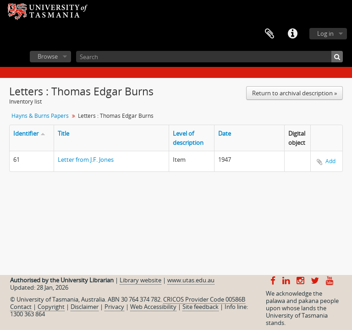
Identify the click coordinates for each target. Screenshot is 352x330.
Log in (325, 33)
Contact (21, 306)
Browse (48, 56)
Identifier (25, 133)
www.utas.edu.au (190, 280)
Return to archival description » (294, 93)
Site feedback (200, 306)
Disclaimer (85, 306)
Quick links (292, 33)
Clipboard (269, 33)
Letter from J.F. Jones (86, 159)
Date (224, 133)
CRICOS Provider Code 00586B (204, 299)
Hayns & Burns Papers (40, 116)
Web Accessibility (153, 306)
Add (330, 161)
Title (63, 133)
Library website (140, 280)
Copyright (51, 306)
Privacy (114, 306)
